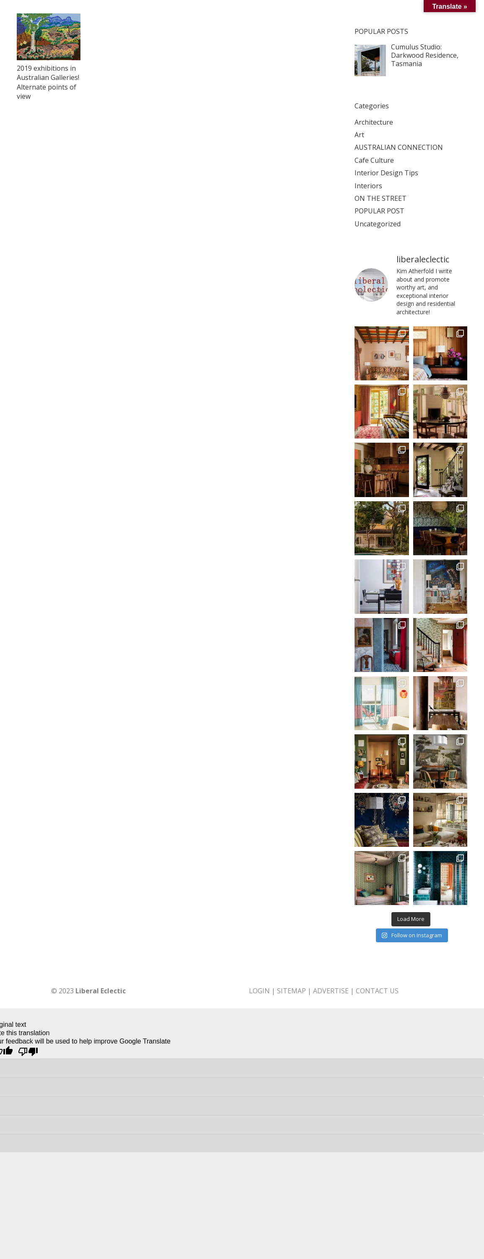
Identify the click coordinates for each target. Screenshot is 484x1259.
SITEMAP (291, 990)
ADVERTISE (331, 990)
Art (359, 134)
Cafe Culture (374, 160)
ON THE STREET (380, 198)
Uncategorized (378, 223)
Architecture (374, 122)
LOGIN (259, 990)
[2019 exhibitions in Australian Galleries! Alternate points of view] (48, 36)
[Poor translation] (28, 1052)
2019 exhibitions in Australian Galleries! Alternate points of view (48, 82)
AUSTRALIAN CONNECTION (399, 147)
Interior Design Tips (386, 172)
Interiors (368, 185)
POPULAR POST (379, 210)
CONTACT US (377, 990)
